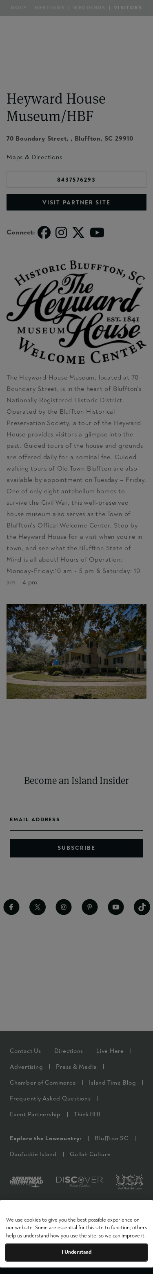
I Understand (77, 1252)
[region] (76, 1233)
